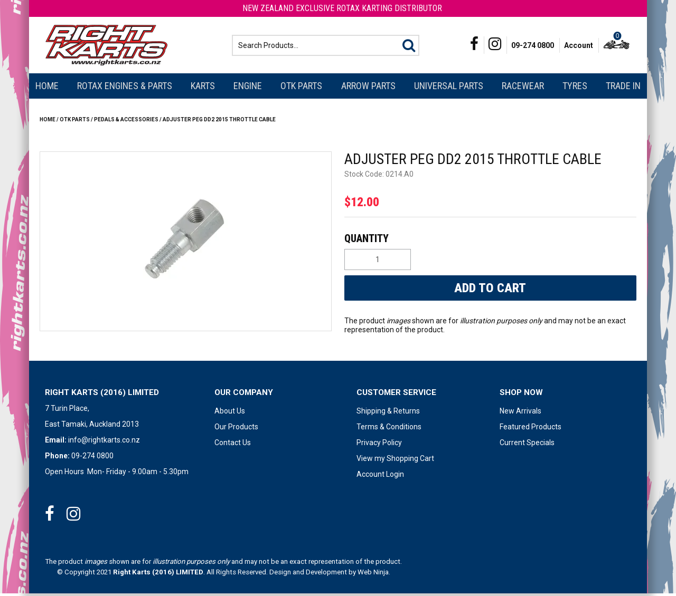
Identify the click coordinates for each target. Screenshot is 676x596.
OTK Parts (301, 88)
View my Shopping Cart (395, 461)
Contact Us (232, 445)
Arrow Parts (368, 88)
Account (578, 46)
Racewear (523, 88)
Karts (203, 88)
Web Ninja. (374, 575)
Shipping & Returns (388, 413)
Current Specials (527, 445)
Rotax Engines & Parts (124, 88)
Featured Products (530, 429)
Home (47, 88)
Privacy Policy (379, 445)
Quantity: (489, 241)
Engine (247, 88)
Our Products (236, 429)
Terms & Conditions (388, 429)
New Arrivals (520, 413)
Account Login (380, 477)
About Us (229, 413)
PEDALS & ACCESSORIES (126, 122)
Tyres (574, 88)
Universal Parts (448, 88)
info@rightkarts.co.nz (104, 442)
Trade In (623, 88)
